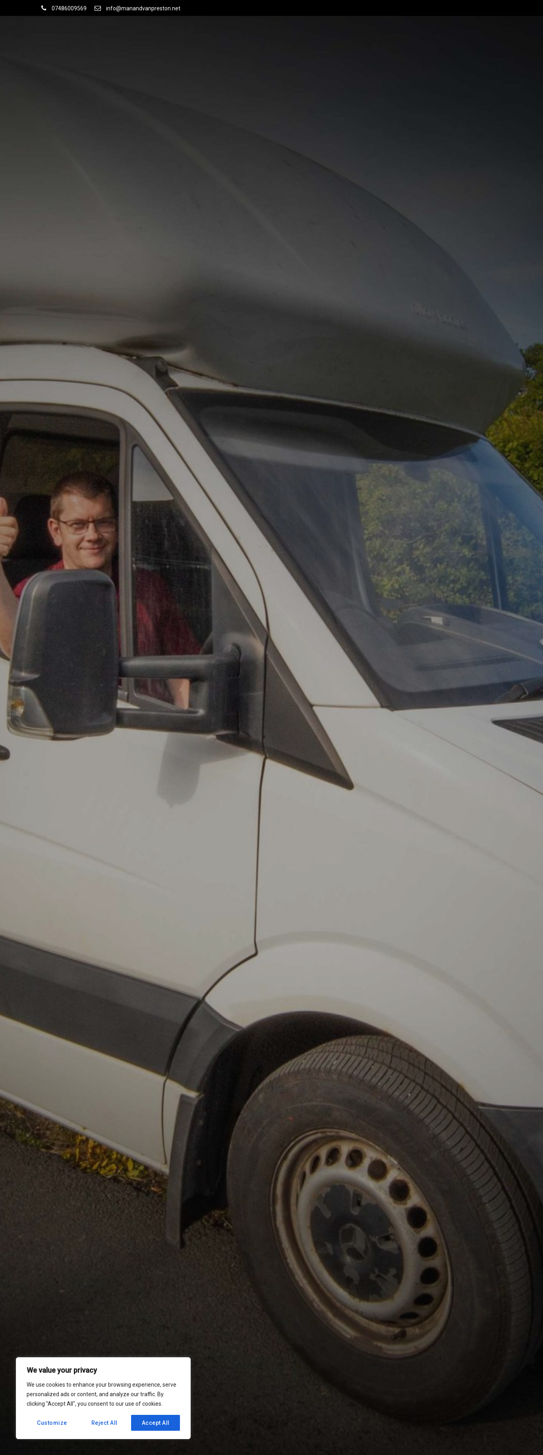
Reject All (104, 1423)
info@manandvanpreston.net (143, 8)
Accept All (156, 1423)
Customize (52, 1423)
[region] (103, 1398)
